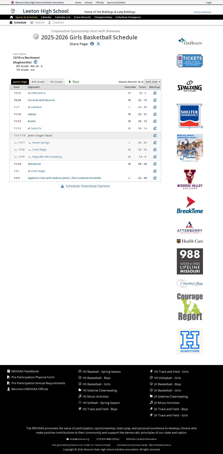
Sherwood (34, 163)
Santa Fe (36, 128)
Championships (103, 17)
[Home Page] (78, 2)
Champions (128, 17)
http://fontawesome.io (160, 445)
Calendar (46, 17)
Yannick (98, 445)
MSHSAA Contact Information (141, 439)
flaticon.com (77, 445)
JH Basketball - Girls (167, 390)
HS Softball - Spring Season (101, 403)
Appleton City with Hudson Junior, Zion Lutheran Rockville (65, 178)
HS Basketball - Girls (96, 384)
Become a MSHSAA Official (29, 389)
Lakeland (36, 107)
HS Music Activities (96, 396)
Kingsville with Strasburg (47, 156)
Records (82, 17)
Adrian (32, 114)
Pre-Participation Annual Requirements (38, 383)
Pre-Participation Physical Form (32, 377)
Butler (32, 121)
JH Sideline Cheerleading (171, 396)
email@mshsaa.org (79, 439)
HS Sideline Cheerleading (100, 390)
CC (92, 445)
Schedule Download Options (88, 186)
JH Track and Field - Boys (171, 409)
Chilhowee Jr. (39, 93)
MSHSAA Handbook (25, 371)
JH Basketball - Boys (167, 384)
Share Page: (79, 44)
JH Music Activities (166, 403)
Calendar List (63, 17)
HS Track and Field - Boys (100, 409)
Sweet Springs (41, 142)
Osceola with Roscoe (41, 100)
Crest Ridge (39, 149)
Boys (76, 81)
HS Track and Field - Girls (171, 372)
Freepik (106, 445)
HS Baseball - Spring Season (102, 372)
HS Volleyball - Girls (167, 378)
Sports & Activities (27, 17)
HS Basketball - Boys (96, 378)
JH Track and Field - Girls (171, 415)
